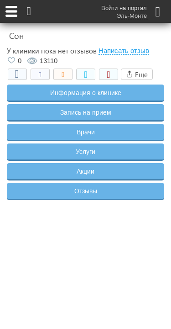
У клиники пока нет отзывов (52, 50)
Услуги (85, 151)
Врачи (86, 132)
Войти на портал (124, 8)
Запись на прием (85, 112)
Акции (85, 171)
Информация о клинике (85, 92)
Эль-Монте (132, 16)
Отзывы (85, 191)
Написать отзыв (123, 50)
